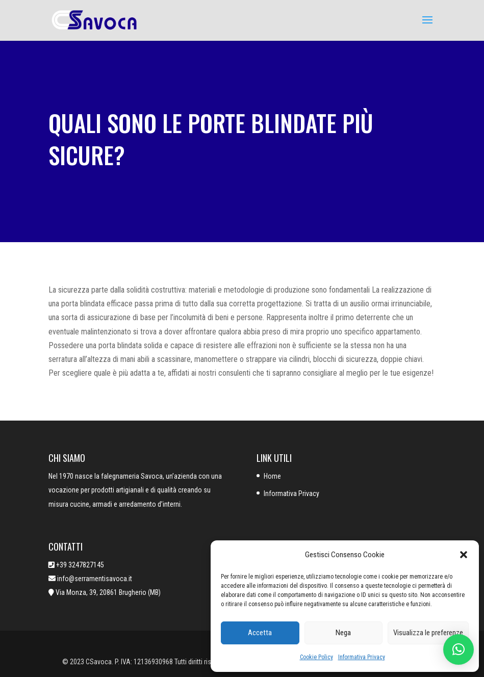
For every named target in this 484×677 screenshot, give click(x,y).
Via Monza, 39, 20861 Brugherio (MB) (108, 592)
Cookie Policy (316, 657)
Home (272, 476)
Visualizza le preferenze (428, 632)
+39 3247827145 (80, 565)
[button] (463, 555)
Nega (343, 632)
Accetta (260, 632)
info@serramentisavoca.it (94, 579)
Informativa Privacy (361, 657)
